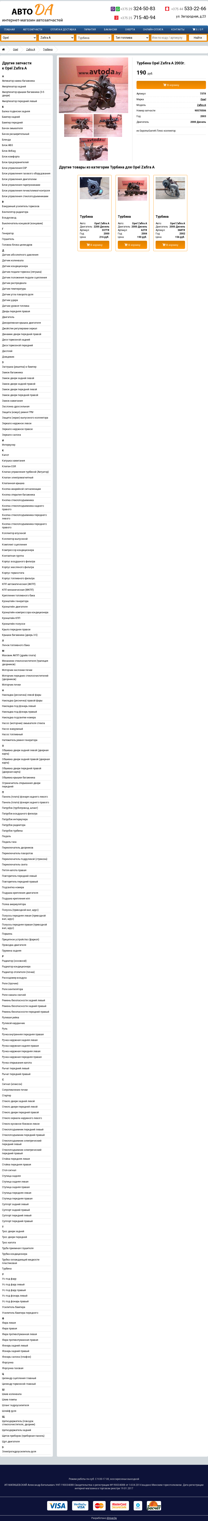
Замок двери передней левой (19, 389)
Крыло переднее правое (16, 629)
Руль (4, 1028)
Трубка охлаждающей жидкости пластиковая (20, 1261)
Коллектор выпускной (15, 538)
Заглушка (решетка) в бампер (19, 366)
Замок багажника (12, 372)
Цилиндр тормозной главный (19, 1384)
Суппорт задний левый (15, 1204)
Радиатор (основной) (14, 960)
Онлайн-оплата (153, 29)
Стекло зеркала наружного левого (22, 1118)
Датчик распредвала (14, 283)
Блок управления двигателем (19, 179)
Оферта (130, 29)
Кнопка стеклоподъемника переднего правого (24, 526)
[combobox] (94, 38)
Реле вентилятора (12, 989)
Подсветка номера (13, 887)
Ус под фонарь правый (15, 1301)
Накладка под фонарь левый (19, 706)
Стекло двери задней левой (18, 1101)
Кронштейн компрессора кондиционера (25, 612)
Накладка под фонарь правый (19, 711)
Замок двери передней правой (20, 395)
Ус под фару (9, 1278)
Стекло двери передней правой (20, 1112)
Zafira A (30, 49)
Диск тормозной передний (17, 345)
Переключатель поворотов (17, 853)
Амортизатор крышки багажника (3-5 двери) (23, 94)
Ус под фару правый (14, 1290)
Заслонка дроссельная (15, 406)
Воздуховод (9, 217)
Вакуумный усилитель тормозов (20, 206)
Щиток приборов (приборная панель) (23, 1435)
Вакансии (110, 29)
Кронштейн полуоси (13, 623)
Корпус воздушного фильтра (18, 561)
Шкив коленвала (12, 1394)
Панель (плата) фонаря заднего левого (25, 796)
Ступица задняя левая (15, 1181)
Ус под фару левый (13, 1284)
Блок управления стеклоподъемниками (25, 196)
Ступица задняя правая (16, 1187)
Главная (9, 29)
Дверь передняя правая (16, 311)
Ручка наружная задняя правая (20, 1045)
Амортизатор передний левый (19, 101)
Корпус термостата (13, 572)
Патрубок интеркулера (15, 819)
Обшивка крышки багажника (18, 777)
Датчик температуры (14, 288)
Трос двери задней (13, 1231)
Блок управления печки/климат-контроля (26, 190)
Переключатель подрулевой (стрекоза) (24, 859)
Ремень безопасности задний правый (24, 1006)
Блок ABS (7, 145)
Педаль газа (9, 842)
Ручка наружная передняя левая (21, 1051)
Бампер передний (12, 122)
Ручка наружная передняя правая (22, 1057)
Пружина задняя (11, 950)
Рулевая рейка (10, 1017)
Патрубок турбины (12, 830)
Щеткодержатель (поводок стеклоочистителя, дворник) (18, 1423)
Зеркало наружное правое (17, 429)
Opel (15, 49)
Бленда (6, 139)
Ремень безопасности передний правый (25, 1011)
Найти (198, 37)
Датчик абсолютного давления (20, 254)
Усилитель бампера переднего (20, 1312)
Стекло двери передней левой (20, 1106)
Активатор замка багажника (18, 80)
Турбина (48, 49)
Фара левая (9, 1322)
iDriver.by (112, 1518)
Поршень (7, 933)
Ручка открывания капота (17, 1062)
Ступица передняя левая (16, 1192)
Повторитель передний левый (19, 876)
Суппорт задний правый (16, 1210)
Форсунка (7, 1362)
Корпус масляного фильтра (18, 567)
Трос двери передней (14, 1237)
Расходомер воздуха (14, 977)
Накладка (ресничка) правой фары (22, 700)
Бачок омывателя (12, 128)
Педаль (6, 836)
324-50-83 (133, 8)
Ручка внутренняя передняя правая (23, 1034)
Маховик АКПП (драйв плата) (19, 655)
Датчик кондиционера (15, 266)
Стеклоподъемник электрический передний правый (21, 1151)
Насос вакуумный (12, 729)
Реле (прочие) (10, 983)
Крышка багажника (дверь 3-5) (20, 635)
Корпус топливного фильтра (18, 578)
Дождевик (8, 356)
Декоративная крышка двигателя (21, 322)
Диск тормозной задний (16, 339)
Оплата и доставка (63, 29)
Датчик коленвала (13, 260)
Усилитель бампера (13, 1307)
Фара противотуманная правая (20, 1340)
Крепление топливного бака (18, 595)
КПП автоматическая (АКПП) (19, 584)
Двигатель (8, 317)
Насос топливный (12, 734)
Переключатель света (14, 864)
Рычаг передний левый (15, 1068)
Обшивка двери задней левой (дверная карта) (25, 752)
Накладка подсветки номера (19, 717)
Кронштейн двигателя (15, 606)
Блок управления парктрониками (21, 185)
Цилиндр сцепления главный (19, 1378)
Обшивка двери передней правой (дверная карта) (21, 770)
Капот (5, 455)
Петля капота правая (14, 870)
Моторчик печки (11, 684)
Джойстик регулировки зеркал (19, 328)
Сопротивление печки (15, 1089)
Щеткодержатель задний (16, 1430)
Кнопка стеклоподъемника (18, 500)
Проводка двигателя (14, 945)
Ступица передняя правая (17, 1198)
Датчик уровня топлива (15, 305)
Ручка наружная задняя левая (20, 1040)
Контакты (177, 29)
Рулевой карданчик (13, 1023)
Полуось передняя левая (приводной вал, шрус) (24, 917)
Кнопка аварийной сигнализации (21, 489)
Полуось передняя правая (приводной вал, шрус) (24, 926)
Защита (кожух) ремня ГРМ (17, 412)
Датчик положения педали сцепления (24, 277)
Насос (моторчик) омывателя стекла (23, 723)
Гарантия (90, 29)
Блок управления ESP (14, 168)
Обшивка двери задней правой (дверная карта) (26, 761)
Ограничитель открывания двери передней (21, 785)
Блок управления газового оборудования (26, 173)
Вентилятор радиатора (15, 212)
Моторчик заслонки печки (17, 670)
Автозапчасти (32, 29)
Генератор (8, 233)
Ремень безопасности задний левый (23, 1000)
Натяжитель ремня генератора (19, 740)
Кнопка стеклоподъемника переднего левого (24, 517)
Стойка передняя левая (16, 1158)
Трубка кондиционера (14, 1254)
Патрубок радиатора (13, 825)
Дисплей (7, 351)
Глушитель (8, 239)
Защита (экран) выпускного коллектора (25, 417)
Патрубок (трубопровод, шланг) (20, 808)
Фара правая (9, 1328)
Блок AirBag (9, 150)
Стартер (6, 1095)
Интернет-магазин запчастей (32, 13)
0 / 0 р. (198, 29)
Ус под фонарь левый (14, 1295)
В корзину (171, 85)
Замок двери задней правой (18, 383)
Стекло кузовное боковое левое (21, 1123)
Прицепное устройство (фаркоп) (20, 939)
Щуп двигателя (11, 1441)
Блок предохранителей (15, 162)
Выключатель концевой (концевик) (22, 223)
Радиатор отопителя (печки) (18, 972)
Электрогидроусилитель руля (19, 1451)
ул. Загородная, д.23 (191, 16)
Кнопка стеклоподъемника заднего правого (23, 507)
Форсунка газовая (12, 1368)
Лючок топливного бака (16, 645)
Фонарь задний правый (15, 1351)
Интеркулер (8, 444)
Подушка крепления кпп (16, 898)
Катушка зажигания (13, 460)
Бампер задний (11, 116)
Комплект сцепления (14, 544)
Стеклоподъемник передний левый (22, 1129)
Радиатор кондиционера (16, 966)
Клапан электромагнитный (17, 477)
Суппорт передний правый (17, 1221)
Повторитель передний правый (20, 881)
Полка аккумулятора (14, 904)
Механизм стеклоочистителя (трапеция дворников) (25, 662)
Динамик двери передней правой (21, 334)
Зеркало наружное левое (16, 423)
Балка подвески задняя (16, 111)
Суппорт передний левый (16, 1215)
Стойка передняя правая (16, 1164)
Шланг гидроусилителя (15, 1405)
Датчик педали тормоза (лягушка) (22, 271)
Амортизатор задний (14, 86)
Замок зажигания (12, 400)
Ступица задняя (11, 1176)
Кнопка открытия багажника (18, 494)
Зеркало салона (11, 434)
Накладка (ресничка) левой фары (21, 694)
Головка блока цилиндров (17, 244)
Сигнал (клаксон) (12, 1084)
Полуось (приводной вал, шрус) (20, 910)
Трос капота (9, 1242)
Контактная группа (13, 555)
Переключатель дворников (17, 847)
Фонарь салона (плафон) (16, 1356)
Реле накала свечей (14, 994)
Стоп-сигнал (9, 1170)
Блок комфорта (11, 156)
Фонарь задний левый (15, 1345)
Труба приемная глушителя (18, 1248)
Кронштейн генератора (15, 601)
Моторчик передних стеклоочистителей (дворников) (25, 677)
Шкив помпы (9, 1399)
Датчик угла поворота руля (17, 294)
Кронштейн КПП (11, 618)
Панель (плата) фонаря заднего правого (25, 802)
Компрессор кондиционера (18, 550)
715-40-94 (137, 17)
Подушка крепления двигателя (20, 892)
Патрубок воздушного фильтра (19, 813)
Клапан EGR (9, 466)
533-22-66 (188, 8)
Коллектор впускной (14, 533)
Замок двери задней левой (18, 378)
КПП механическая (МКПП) (18, 589)
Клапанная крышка (13, 483)
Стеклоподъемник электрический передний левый (21, 1142)
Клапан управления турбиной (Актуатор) (25, 471)
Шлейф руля (9, 1411)
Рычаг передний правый (16, 1074)
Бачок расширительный (15, 134)
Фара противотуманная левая (19, 1334)
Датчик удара (10, 300)
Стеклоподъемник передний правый (23, 1135)
